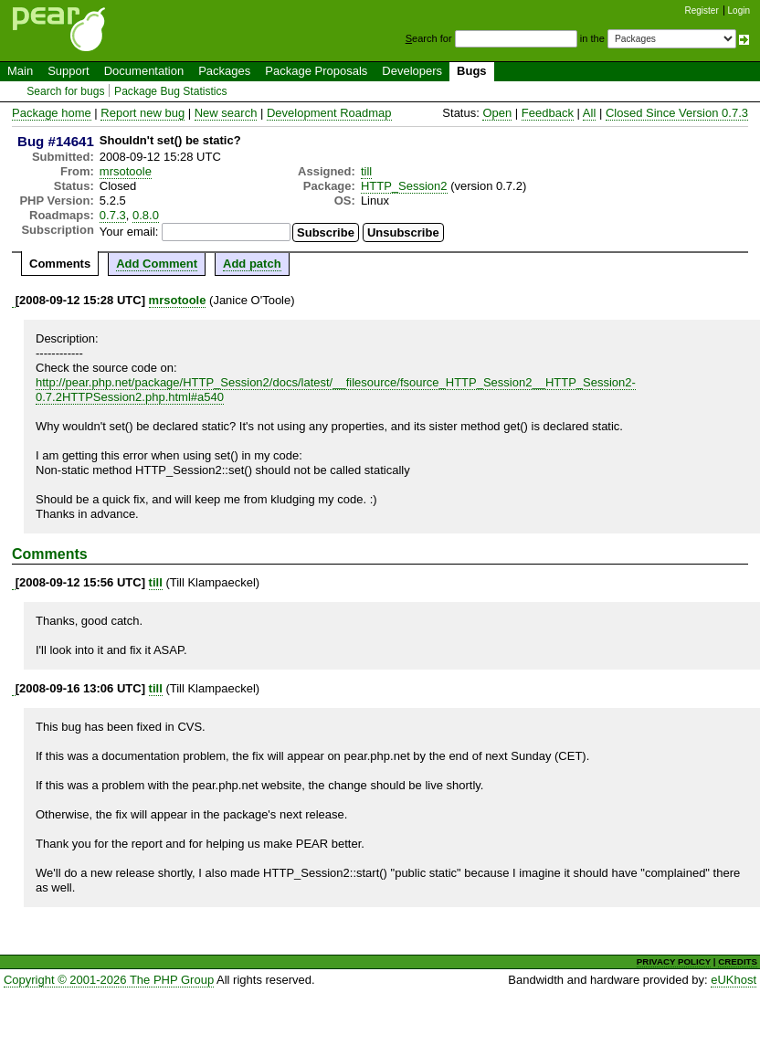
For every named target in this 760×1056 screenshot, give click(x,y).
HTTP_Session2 (404, 186)
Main (20, 71)
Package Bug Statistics (170, 91)
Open (497, 113)
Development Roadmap (329, 113)
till (366, 171)
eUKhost (733, 980)
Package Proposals (316, 71)
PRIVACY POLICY (674, 961)
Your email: (129, 231)
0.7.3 (113, 215)
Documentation (144, 71)
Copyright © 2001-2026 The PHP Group (109, 980)
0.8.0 (145, 215)
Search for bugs (65, 91)
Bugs (472, 71)
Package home (51, 113)
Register (702, 10)
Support (69, 71)
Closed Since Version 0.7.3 (677, 113)
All (589, 113)
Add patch (252, 263)
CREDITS (737, 961)
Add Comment (156, 263)
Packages (224, 71)
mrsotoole (126, 171)
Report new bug (142, 113)
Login (739, 10)
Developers (412, 71)
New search (226, 113)
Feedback (548, 113)
